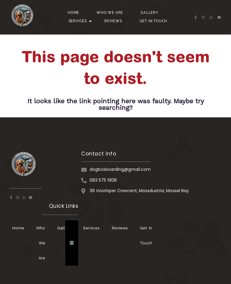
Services (80, 21)
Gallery (149, 13)
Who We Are (110, 13)
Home (73, 13)
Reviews (113, 21)
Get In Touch (154, 21)
